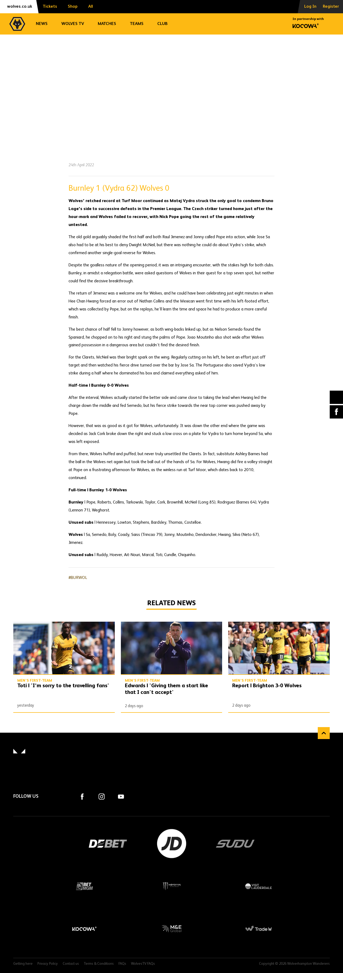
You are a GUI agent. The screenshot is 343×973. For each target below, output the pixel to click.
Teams (136, 24)
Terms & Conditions (99, 964)
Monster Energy (171, 886)
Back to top (324, 733)
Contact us (71, 964)
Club (162, 24)
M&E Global (171, 928)
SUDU (235, 843)
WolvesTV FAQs (143, 964)
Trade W (258, 928)
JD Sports (172, 843)
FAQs (122, 964)
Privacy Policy (47, 964)
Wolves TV (72, 24)
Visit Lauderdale (258, 886)
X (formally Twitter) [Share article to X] (336, 397)
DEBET (108, 843)
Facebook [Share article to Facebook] (336, 412)
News (42, 24)
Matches (107, 24)
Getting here (23, 964)
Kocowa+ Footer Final (84, 928)
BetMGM (84, 886)
